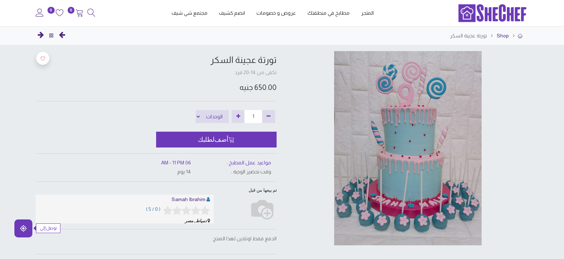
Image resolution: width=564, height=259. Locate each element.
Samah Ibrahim (188, 199)
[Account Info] (40, 14)
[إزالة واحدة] (268, 116)
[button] (216, 139)
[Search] (91, 14)
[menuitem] (367, 13)
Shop (502, 35)
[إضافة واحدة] (238, 116)
